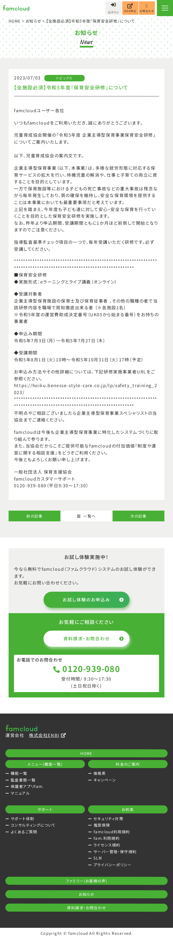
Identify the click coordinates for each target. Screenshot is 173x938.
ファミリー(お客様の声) (86, 881)
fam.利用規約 (106, 838)
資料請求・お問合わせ (93, 638)
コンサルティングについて (33, 825)
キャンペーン (104, 780)
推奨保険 (101, 825)
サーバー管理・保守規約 (114, 851)
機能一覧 (19, 773)
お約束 (128, 809)
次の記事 (138, 516)
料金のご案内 (128, 764)
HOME (15, 21)
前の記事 (34, 516)
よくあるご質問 (24, 831)
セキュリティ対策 (108, 818)
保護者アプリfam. (27, 786)
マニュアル (20, 793)
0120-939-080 (86, 668)
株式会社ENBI (47, 735)
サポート (45, 809)
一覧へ (86, 516)
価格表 (99, 773)
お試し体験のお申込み (93, 599)
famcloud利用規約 (111, 831)
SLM (97, 858)
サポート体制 (22, 818)
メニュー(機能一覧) (45, 764)
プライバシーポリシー (112, 864)
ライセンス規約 (106, 845)
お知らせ (33, 21)
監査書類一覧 (23, 780)
